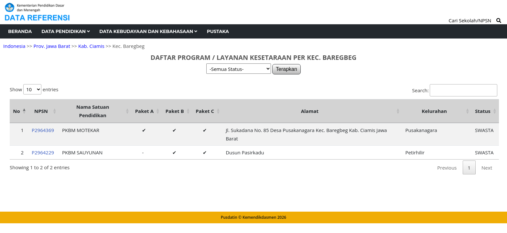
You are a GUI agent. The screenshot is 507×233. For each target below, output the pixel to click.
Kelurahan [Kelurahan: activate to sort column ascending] (434, 111)
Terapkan (286, 69)
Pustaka (218, 31)
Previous (447, 167)
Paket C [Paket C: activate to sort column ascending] (205, 111)
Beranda (20, 31)
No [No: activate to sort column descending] (16, 111)
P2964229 (43, 152)
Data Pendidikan (65, 31)
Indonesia (14, 46)
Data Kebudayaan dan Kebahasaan (148, 31)
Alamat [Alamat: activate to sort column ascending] (309, 111)
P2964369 (43, 130)
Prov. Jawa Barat (51, 46)
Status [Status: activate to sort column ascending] (483, 111)
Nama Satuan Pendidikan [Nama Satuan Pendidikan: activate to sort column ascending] (92, 111)
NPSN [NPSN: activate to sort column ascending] (41, 111)
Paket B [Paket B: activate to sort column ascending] (175, 111)
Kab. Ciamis (91, 46)
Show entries (34, 89)
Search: (454, 90)
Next (486, 167)
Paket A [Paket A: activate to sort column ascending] (144, 111)
